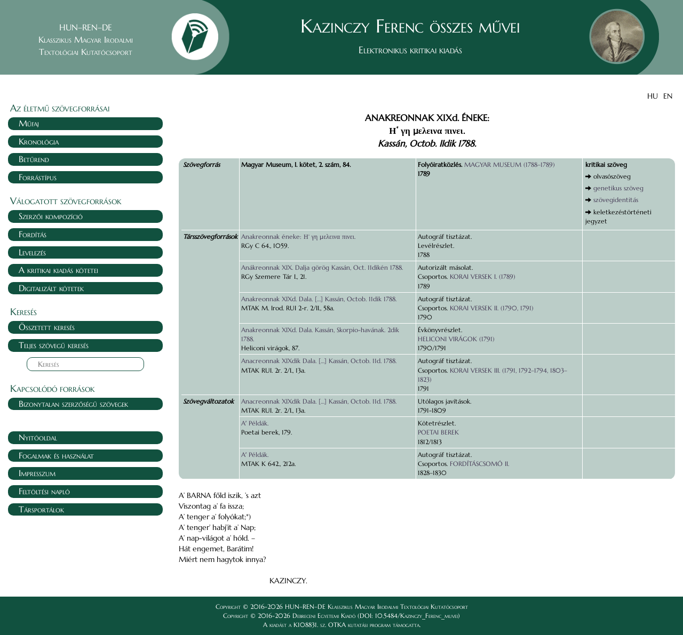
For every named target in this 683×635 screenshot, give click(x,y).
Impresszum (37, 473)
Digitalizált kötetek (51, 288)
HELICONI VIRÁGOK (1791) (456, 339)
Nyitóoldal (38, 437)
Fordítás (32, 234)
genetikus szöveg (618, 188)
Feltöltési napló (44, 491)
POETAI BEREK (438, 432)
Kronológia (39, 141)
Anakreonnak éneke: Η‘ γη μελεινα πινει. (298, 236)
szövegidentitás (615, 200)
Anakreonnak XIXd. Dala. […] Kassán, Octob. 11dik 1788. (318, 299)
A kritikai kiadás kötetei (58, 269)
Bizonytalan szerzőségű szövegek (73, 403)
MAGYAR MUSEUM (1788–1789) (509, 164)
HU (652, 96)
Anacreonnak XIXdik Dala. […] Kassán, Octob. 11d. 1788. (318, 361)
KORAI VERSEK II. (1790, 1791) (492, 308)
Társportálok (41, 509)
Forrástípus (38, 177)
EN (667, 96)
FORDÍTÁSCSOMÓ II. (479, 464)
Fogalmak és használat (56, 455)
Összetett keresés (47, 326)
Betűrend (34, 159)
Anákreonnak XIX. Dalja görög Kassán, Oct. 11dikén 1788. (322, 267)
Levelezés (32, 252)
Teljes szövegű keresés (54, 345)
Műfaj (29, 123)
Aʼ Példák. (254, 423)
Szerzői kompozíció (51, 216)
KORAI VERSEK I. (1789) (482, 276)
